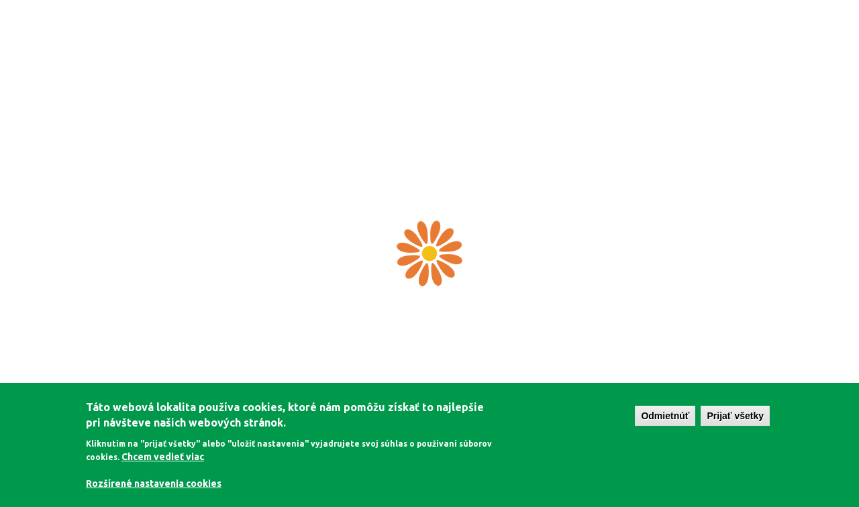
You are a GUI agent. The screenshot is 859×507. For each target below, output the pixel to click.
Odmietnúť (665, 415)
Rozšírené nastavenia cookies (153, 483)
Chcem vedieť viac (162, 456)
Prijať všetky (735, 415)
